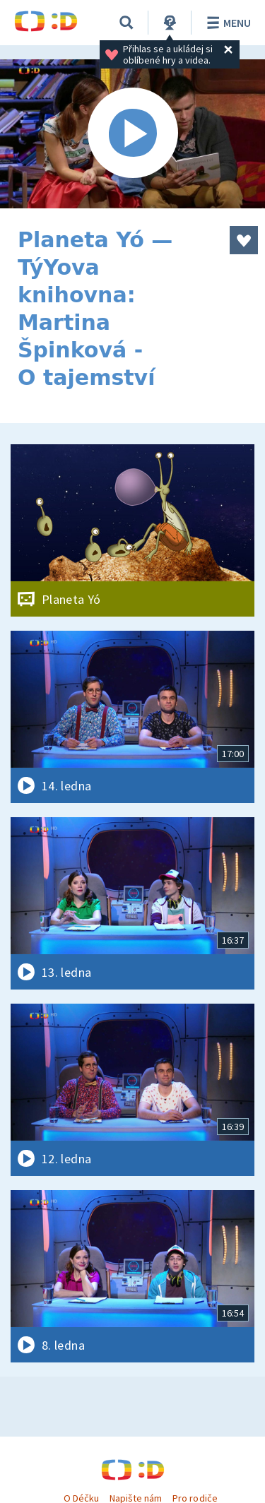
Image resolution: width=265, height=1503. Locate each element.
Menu (226, 22)
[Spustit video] (132, 133)
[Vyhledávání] (126, 22)
